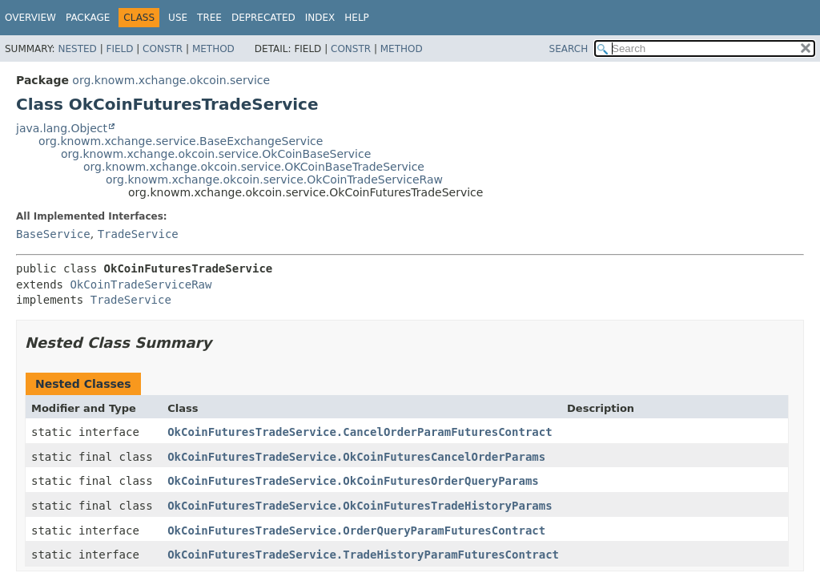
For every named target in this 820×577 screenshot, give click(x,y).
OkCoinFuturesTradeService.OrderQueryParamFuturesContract (356, 530)
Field (119, 48)
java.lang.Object (61, 128)
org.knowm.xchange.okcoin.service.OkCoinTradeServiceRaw (274, 179)
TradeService (138, 234)
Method (213, 48)
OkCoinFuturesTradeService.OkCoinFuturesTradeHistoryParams (359, 505)
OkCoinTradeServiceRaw (140, 284)
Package (88, 17)
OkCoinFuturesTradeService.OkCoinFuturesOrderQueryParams (353, 480)
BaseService (53, 234)
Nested (77, 48)
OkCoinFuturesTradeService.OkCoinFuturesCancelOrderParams (356, 456)
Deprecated (263, 17)
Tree (209, 17)
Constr (163, 48)
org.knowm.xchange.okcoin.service (171, 80)
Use (177, 17)
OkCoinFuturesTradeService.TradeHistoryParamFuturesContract (363, 554)
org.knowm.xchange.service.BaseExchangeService (180, 141)
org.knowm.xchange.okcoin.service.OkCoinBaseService (216, 153)
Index (320, 17)
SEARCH (569, 48)
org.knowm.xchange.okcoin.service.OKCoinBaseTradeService (253, 166)
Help (356, 17)
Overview (30, 17)
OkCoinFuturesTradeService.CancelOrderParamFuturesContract (359, 432)
